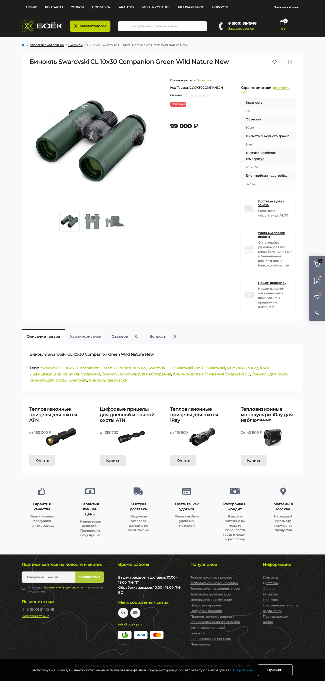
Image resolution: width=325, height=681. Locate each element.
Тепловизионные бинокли (211, 600)
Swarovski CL (160, 368)
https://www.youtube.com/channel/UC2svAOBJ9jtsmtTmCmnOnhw (135, 613)
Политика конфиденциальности (65, 587)
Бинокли (75, 45)
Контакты (54, 7)
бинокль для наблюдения (145, 374)
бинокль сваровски (108, 380)
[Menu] (90, 26)
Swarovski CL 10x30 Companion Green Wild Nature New (93, 368)
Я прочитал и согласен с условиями (65, 589)
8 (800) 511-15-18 (242, 23)
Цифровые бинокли (206, 611)
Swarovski (204, 80)
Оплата (77, 7)
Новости (220, 7)
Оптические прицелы (207, 628)
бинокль (110, 374)
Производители (275, 616)
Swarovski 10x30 (189, 368)
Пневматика (200, 644)
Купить (42, 460)
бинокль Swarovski (81, 374)
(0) (186, 95)
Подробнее (243, 670)
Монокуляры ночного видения (215, 622)
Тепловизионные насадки (210, 594)
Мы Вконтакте (191, 7)
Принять (275, 670)
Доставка (101, 7)
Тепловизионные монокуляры (214, 583)
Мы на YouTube (156, 7)
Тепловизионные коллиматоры (215, 588)
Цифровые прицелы (206, 605)
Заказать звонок (241, 28)
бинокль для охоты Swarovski (58, 380)
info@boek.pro (130, 624)
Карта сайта (272, 611)
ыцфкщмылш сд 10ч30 (248, 368)
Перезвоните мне (35, 616)
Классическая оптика (47, 45)
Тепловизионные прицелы (211, 577)
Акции (31, 7)
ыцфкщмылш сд (45, 374)
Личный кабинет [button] (286, 7)
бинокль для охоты (270, 374)
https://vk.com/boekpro (123, 613)
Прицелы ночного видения (212, 616)
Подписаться (89, 577)
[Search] (123, 26)
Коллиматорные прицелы (210, 639)
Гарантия (126, 7)
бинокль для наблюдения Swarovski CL (211, 374)
